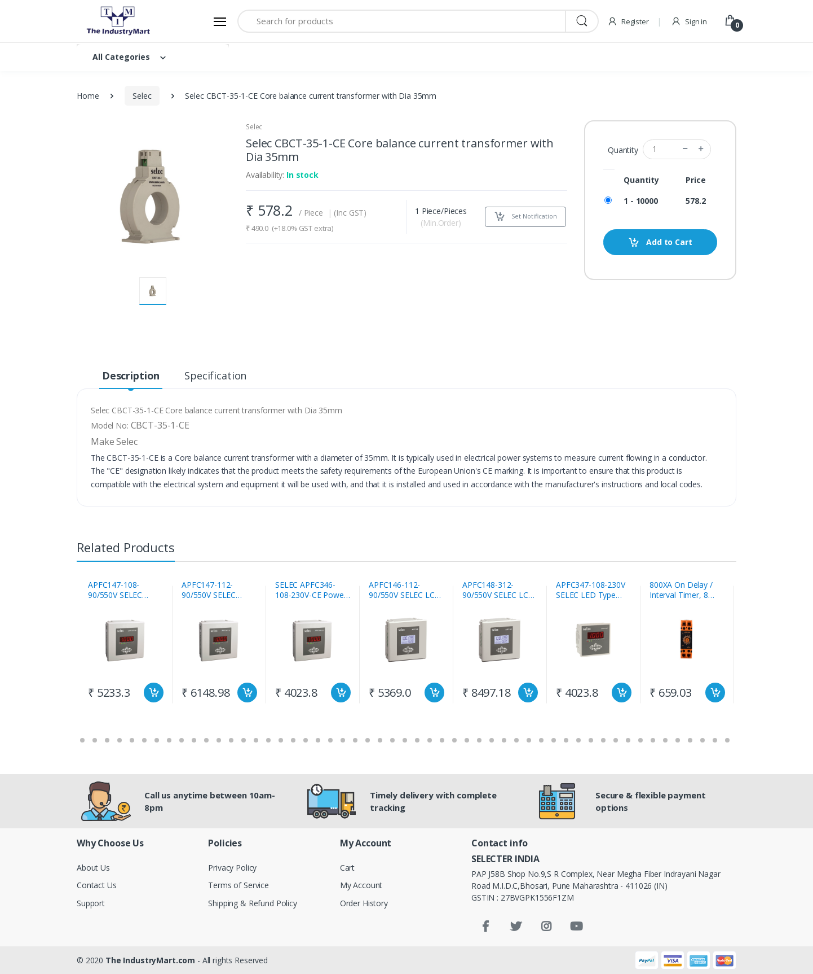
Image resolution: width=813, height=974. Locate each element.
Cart (347, 867)
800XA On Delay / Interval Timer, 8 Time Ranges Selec (683, 590)
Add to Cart (660, 242)
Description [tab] (131, 375)
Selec (141, 95)
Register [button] (628, 21)
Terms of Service (238, 885)
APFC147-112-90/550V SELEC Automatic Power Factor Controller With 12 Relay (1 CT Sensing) (216, 590)
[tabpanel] (126, 644)
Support (91, 903)
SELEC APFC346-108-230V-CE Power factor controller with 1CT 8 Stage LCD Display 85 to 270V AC (312, 590)
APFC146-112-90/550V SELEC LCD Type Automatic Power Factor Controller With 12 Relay (405, 590)
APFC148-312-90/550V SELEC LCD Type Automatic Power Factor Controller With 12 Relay (498, 590)
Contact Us (97, 885)
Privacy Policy (232, 867)
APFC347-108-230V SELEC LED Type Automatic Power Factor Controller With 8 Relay (590, 590)
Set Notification (525, 216)
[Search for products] (401, 21)
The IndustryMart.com (150, 960)
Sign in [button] (689, 21)
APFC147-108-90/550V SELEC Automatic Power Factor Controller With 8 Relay (119, 590)
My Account (361, 885)
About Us (93, 867)
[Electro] (119, 21)
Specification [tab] (215, 375)
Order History (364, 903)
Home (88, 95)
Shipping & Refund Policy (252, 903)
